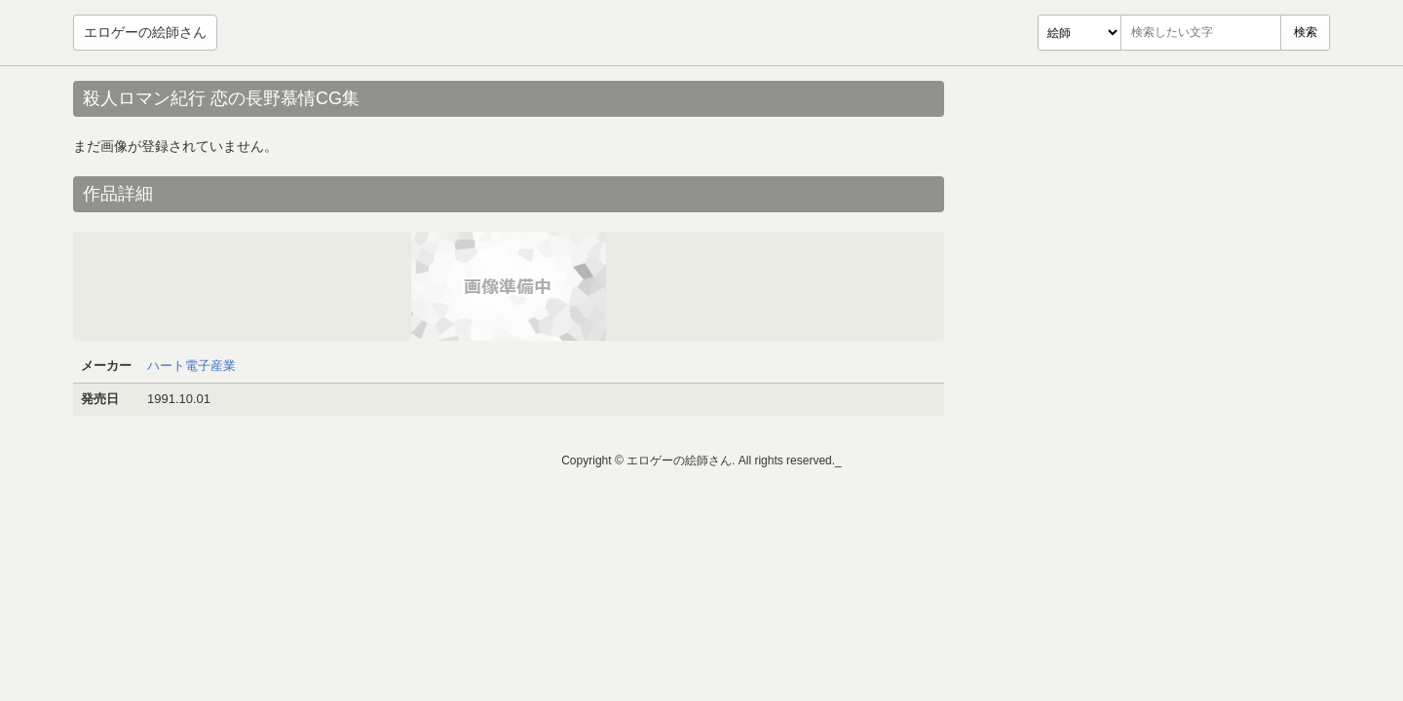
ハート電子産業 (191, 365)
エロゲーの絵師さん (145, 32)
